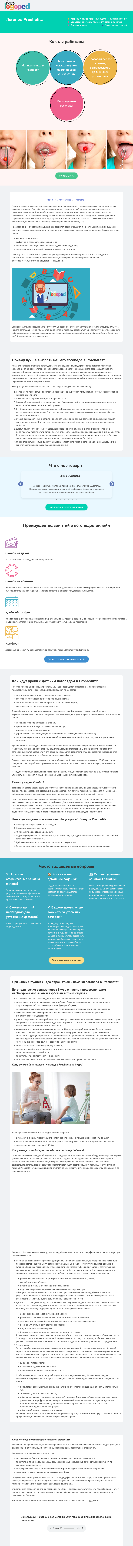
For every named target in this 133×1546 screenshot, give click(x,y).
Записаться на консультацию (66, 507)
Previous (21, 484)
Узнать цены (66, 175)
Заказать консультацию (66, 960)
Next (112, 484)
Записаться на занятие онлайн (66, 659)
